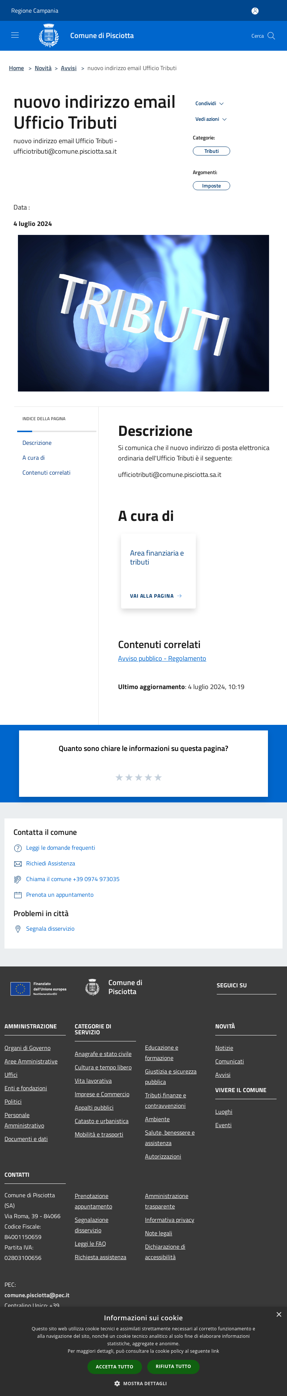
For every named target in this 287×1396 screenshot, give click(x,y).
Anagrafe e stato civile (103, 1053)
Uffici (11, 1074)
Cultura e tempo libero (103, 1067)
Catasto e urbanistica (102, 1120)
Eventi (223, 1124)
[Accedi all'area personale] (255, 11)
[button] (143, 1383)
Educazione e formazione (161, 1052)
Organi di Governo (27, 1047)
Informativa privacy (169, 1219)
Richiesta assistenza (100, 1256)
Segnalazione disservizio (91, 1225)
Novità (43, 67)
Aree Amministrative (31, 1061)
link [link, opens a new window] (215, 1351)
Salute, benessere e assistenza (170, 1137)
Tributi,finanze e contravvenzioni (165, 1100)
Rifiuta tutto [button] (173, 1366)
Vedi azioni (212, 119)
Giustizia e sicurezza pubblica (171, 1076)
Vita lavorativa (93, 1080)
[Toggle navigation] (14, 35)
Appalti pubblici (94, 1107)
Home (16, 67)
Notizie (224, 1047)
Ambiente (157, 1118)
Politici (13, 1101)
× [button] (278, 1315)
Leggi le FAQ (90, 1243)
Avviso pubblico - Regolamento (162, 658)
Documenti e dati (26, 1138)
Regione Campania (34, 10)
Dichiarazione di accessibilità (165, 1251)
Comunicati (229, 1061)
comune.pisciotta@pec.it (37, 1294)
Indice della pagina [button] (43, 418)
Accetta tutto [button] (114, 1367)
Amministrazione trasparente (166, 1201)
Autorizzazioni (163, 1156)
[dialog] (143, 1351)
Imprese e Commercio (102, 1094)
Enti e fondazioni (25, 1088)
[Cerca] (271, 35)
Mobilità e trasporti (99, 1134)
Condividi (210, 103)
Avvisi (69, 67)
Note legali (158, 1233)
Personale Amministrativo (24, 1120)
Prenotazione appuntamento (93, 1201)
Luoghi (223, 1111)
